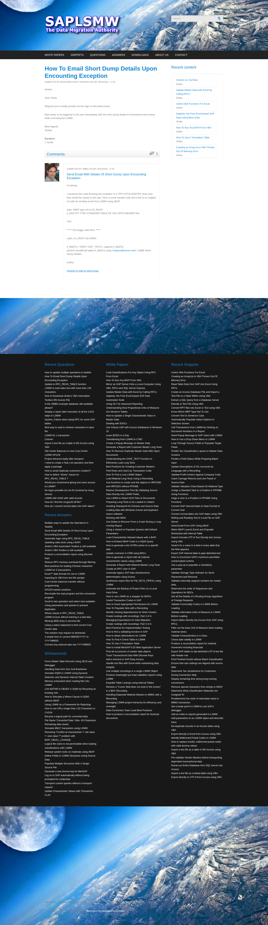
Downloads (140, 54)
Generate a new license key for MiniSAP (66, 771)
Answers (118, 54)
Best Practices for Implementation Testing (128, 627)
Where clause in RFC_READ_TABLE (64, 613)
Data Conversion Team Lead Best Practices (129, 710)
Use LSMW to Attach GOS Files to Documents (130, 498)
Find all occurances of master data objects (128, 651)
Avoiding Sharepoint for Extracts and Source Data (132, 506)
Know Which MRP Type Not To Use (190, 411)
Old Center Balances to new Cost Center (66, 451)
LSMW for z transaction (57, 435)
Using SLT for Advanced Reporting (124, 403)
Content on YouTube (187, 80)
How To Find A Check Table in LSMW (125, 639)
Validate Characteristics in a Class (189, 635)
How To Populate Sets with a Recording (127, 608)
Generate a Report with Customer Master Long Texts (134, 447)
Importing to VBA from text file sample (64, 577)
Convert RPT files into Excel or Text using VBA (195, 407)
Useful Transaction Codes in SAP (123, 600)
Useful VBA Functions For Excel (193, 103)
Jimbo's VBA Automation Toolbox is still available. (71, 546)
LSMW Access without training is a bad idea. (68, 617)
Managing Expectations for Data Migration (128, 620)
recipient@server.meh (124, 250)
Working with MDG (116, 517)
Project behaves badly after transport (64, 458)
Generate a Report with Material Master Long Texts (133, 564)
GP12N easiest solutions (58, 589)
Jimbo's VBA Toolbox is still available (64, 550)
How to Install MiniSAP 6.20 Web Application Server (133, 647)
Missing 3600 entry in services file (62, 621)
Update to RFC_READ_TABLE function (65, 384)
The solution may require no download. (65, 632)
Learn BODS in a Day (117, 435)
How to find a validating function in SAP (127, 631)
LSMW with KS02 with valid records (63, 498)
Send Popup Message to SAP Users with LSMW (196, 435)
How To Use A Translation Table (193, 137)
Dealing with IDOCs (116, 423)
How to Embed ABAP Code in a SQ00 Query (129, 541)
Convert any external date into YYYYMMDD (68, 644)
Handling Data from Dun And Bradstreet (66, 669)
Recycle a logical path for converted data (66, 716)
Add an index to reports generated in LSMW (194, 714)
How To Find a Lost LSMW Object (124, 474)
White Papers (54, 54)
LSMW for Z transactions (58, 570)
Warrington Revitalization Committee (105, 911)
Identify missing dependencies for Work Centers (131, 612)
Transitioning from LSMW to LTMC (124, 439)
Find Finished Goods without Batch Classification (197, 659)
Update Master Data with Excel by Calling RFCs (131, 392)
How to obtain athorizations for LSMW (126, 635)
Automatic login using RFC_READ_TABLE (67, 538)
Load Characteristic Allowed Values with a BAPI (131, 537)
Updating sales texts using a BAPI (63, 542)
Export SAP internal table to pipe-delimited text (195, 553)
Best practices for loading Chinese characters (69, 566)
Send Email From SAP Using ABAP (190, 525)
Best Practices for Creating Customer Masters (130, 466)
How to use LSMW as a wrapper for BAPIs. (129, 596)
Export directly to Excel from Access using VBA (196, 734)
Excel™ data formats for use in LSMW (65, 573)
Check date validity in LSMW (186, 639)
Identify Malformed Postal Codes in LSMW (193, 737)
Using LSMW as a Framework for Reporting (68, 704)
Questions (97, 54)
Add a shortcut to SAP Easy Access (125, 659)
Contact (181, 54)
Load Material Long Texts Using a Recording (129, 478)
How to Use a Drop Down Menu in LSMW (193, 439)
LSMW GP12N (52, 454)
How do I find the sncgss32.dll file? (63, 502)
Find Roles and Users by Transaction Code (128, 470)
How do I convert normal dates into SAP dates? (70, 506)
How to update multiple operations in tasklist (68, 372)
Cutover (49, 439)
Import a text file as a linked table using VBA (194, 773)
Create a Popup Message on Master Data (128, 443)
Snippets (77, 54)
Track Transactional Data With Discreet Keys (129, 655)
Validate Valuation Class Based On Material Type (197, 486)
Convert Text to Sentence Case (187, 415)
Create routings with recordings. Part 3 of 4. (129, 623)
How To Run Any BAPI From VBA (193, 127)
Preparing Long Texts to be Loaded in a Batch (130, 502)
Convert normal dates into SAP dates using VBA (196, 513)
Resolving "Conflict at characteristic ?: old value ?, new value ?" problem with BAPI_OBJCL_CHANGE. (70, 736)
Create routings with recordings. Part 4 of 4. (129, 616)
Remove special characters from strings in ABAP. (197, 686)
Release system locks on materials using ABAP (70, 751)
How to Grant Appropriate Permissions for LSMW (132, 604)
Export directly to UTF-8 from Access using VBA (196, 777)
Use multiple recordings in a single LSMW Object (132, 671)
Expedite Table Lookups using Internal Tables (130, 682)
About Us (161, 54)
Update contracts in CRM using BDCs (126, 553)
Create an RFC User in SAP (121, 568)
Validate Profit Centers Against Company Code (196, 474)
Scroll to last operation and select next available (70, 601)
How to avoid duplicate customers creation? (68, 470)
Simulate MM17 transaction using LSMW (66, 728)
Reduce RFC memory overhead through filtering (70, 562)
